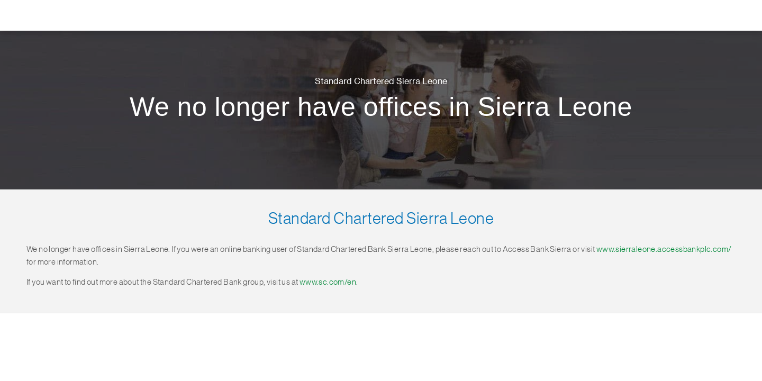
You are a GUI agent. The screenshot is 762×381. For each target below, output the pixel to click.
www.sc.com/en (328, 282)
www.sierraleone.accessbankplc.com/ (664, 249)
